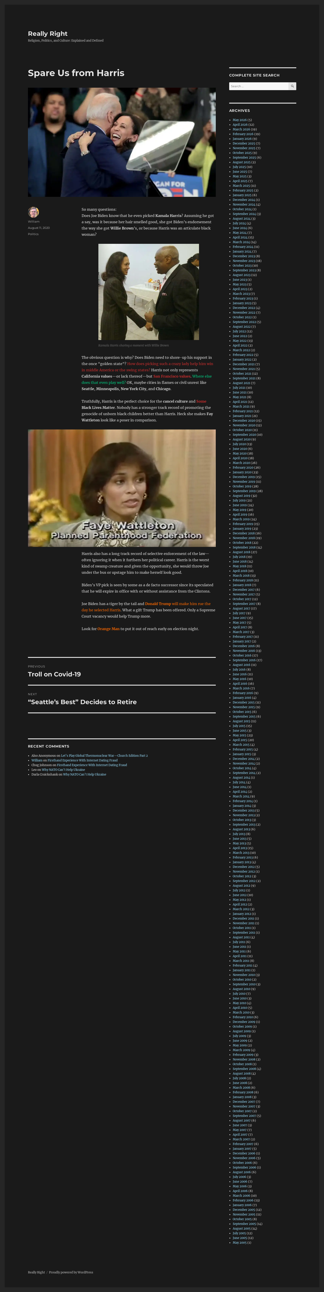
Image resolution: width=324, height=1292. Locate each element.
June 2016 (240, 674)
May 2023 (239, 284)
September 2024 (244, 214)
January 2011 (242, 970)
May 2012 (239, 900)
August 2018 (241, 552)
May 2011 (239, 951)
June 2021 (240, 392)
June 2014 (240, 787)
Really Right (48, 33)
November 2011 (243, 923)
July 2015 (239, 726)
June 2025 (240, 172)
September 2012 (244, 881)
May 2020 (240, 453)
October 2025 (242, 153)
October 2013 (242, 820)
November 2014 (244, 763)
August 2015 (241, 721)
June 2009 (240, 1041)
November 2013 (244, 815)
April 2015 (240, 740)
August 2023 (241, 275)
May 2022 (240, 341)
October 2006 (242, 1163)
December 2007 (244, 1102)
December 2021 (244, 364)
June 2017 (240, 618)
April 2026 (240, 125)
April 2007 (240, 1135)
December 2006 (244, 1153)
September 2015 (244, 716)
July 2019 (239, 500)
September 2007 (244, 1116)
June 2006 (240, 1182)
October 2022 (242, 317)
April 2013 (240, 848)
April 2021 (240, 402)
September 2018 (244, 547)
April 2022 (240, 345)
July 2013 (239, 834)
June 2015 (240, 731)
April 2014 (240, 792)
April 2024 (240, 237)
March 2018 (241, 576)
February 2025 (243, 190)
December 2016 (244, 646)
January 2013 (242, 862)
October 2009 (242, 1026)
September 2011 (244, 933)
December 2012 (244, 867)
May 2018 (239, 566)
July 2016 (239, 670)
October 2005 (242, 1219)
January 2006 (242, 1205)
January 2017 (242, 641)
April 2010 (240, 1008)
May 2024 (240, 233)
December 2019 (244, 477)
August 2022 (242, 327)
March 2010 (241, 1012)
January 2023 (242, 303)
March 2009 (241, 1050)
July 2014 (239, 782)
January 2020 (242, 472)
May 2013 (239, 843)
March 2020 (241, 463)
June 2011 (239, 947)
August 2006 (242, 1172)
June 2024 (240, 228)
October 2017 (242, 599)
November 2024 (244, 204)
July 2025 (239, 167)
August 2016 (241, 665)
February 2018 (243, 580)
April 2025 (240, 181)
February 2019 (243, 524)
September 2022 (244, 322)
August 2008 (242, 1073)
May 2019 (239, 510)
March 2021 (241, 406)
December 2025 (244, 143)
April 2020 (240, 458)
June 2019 (240, 505)
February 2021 (243, 411)
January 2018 (242, 585)
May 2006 (240, 1186)
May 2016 (239, 679)
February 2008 (243, 1092)
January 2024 (242, 251)
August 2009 (242, 1031)
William (34, 221)
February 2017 (243, 637)
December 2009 (244, 1022)
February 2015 (243, 749)
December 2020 (244, 421)
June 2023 (240, 280)
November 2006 (244, 1158)
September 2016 (244, 660)
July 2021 (239, 388)
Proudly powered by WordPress (71, 1272)
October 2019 (242, 486)
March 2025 (241, 186)
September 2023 (244, 270)
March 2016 (241, 688)
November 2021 (244, 369)
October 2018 (242, 543)
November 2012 (244, 871)
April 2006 (240, 1191)
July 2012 (239, 890)
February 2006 (243, 1200)
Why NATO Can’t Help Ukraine (63, 770)
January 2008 (242, 1097)
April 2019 (240, 514)
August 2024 (242, 219)
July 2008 (239, 1078)
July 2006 (239, 1177)
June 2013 (239, 839)
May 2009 (240, 1045)
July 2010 (239, 994)
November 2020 (244, 425)
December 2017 (244, 590)
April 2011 (240, 956)
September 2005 (244, 1224)
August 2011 (241, 937)
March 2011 (241, 961)
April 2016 (240, 684)
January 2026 (242, 139)
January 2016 (242, 698)
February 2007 (243, 1144)
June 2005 (240, 1238)
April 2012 (240, 904)
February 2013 (243, 857)
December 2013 (243, 810)
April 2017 (240, 627)
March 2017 (241, 632)
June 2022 (240, 336)
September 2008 (244, 1069)
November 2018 (244, 538)
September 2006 (244, 1167)
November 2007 (244, 1106)
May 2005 (240, 1243)
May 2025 (240, 176)
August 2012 (241, 886)
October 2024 (242, 209)
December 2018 (244, 533)
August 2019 (241, 496)
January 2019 (242, 529)
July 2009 (239, 1036)
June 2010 (240, 998)
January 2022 (242, 359)
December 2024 (244, 200)
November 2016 (244, 651)
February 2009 (243, 1055)
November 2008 (244, 1059)
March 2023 (241, 294)
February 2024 (243, 247)
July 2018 (239, 557)
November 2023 (244, 261)
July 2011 (239, 942)
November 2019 (244, 482)
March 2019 (241, 519)
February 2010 (243, 1017)
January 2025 (242, 195)
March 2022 (241, 350)
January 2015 (242, 754)
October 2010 (242, 980)
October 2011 (242, 928)
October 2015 (242, 712)
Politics (33, 234)
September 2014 (244, 773)
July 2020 (239, 444)
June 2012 (240, 895)
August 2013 (241, 829)
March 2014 (241, 796)
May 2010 (239, 1003)
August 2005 (242, 1228)
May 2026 (240, 120)
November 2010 (244, 975)
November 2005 (244, 1214)
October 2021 (242, 374)
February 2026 (243, 134)
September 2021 (244, 378)
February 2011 (242, 965)
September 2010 (244, 984)
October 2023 (242, 266)
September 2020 (244, 435)
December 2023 (244, 256)
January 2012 (242, 914)
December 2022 (244, 308)
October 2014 (242, 768)
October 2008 (242, 1064)
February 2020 (243, 468)
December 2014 (244, 759)
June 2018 (240, 561)
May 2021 (239, 397)
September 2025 (244, 157)
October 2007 (242, 1111)
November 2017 (244, 594)
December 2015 (244, 702)
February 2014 (243, 801)
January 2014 (242, 806)
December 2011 (243, 918)
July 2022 (239, 331)
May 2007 (240, 1130)
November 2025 (244, 148)
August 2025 (242, 162)
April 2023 (240, 289)
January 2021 (242, 416)
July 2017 (239, 613)
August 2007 (242, 1120)
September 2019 (244, 491)
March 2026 (241, 129)
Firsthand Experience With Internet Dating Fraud (83, 760)
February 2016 (243, 693)
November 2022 (244, 312)
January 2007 (242, 1149)
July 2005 (239, 1233)
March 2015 (241, 745)
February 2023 (243, 298)
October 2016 (242, 655)
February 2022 (243, 355)
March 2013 (241, 853)
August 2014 (241, 778)
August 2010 (241, 989)
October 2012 (242, 876)
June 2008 (240, 1083)
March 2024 (241, 242)
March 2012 (241, 909)
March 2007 (241, 1139)
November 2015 (244, 707)
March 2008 (241, 1088)
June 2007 (240, 1125)
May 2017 (239, 623)
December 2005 (244, 1210)
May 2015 (239, 735)
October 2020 (242, 430)
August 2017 (241, 608)
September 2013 (244, 825)
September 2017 (244, 604)
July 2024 (239, 223)
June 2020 (240, 449)
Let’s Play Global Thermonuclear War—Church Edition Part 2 (104, 756)
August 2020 (242, 439)
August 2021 (241, 383)
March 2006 (241, 1196)
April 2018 (240, 571)
